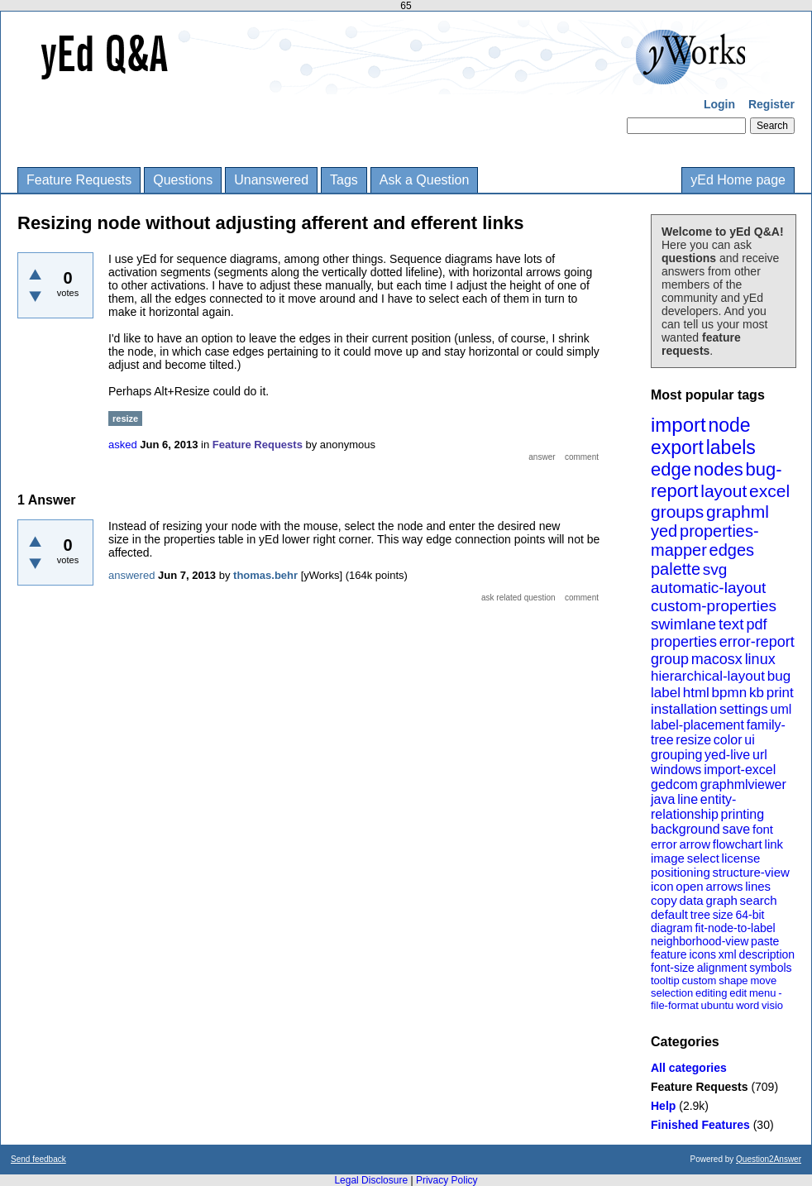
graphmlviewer (743, 784)
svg (715, 569)
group (670, 659)
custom (698, 980)
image (668, 858)
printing (742, 814)
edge (671, 469)
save (736, 829)
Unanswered (271, 180)
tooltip (665, 980)
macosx (717, 659)
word (747, 1005)
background (685, 829)
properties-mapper (705, 540)
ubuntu (717, 1005)
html (696, 693)
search (758, 900)
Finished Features (700, 1124)
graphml (737, 511)
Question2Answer (768, 1159)
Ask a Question (425, 180)
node (729, 425)
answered (131, 575)
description (766, 954)
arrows (724, 886)
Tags (344, 180)
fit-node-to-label (735, 928)
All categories (689, 1067)
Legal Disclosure (371, 1180)
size (723, 914)
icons (702, 954)
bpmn (730, 693)
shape (733, 980)
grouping (676, 755)
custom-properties (713, 606)
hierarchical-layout (708, 676)
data (691, 900)
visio (772, 1005)
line (687, 799)
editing (711, 993)
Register (771, 104)
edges (732, 550)
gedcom (674, 784)
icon (662, 886)
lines (758, 886)
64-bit (749, 914)
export (677, 447)
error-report (757, 642)
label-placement (697, 725)
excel (769, 490)
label (666, 693)
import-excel (740, 770)
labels (731, 447)
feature (669, 954)
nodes (718, 469)
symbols (770, 967)
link (774, 844)
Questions (183, 180)
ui (749, 740)
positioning (680, 872)
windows (676, 770)
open (689, 886)
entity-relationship (693, 806)
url (759, 755)
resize (693, 740)
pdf (756, 624)
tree (700, 914)
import (678, 425)
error (664, 844)
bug (779, 676)
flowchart (737, 844)
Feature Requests (78, 180)
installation (684, 709)
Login (719, 104)
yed (664, 531)
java (663, 799)
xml (728, 954)
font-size (673, 967)
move (763, 980)
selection (672, 993)
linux (760, 659)
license (741, 858)
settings (743, 709)
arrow (694, 844)
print (780, 693)
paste (765, 941)
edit (738, 993)
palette (675, 569)
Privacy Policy (447, 1180)
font (762, 829)
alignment (722, 967)
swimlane (683, 624)
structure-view (751, 872)
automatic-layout (708, 587)
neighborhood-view (699, 941)
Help (663, 1105)
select (703, 858)
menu (762, 993)
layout (723, 490)
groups (677, 511)
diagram (672, 928)
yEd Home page (738, 180)
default (669, 914)
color (728, 740)
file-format (675, 1005)
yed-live (727, 755)
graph (721, 900)
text (731, 624)
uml (780, 709)
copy (664, 900)
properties (684, 642)
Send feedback (38, 1159)
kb (756, 693)
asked (122, 444)
